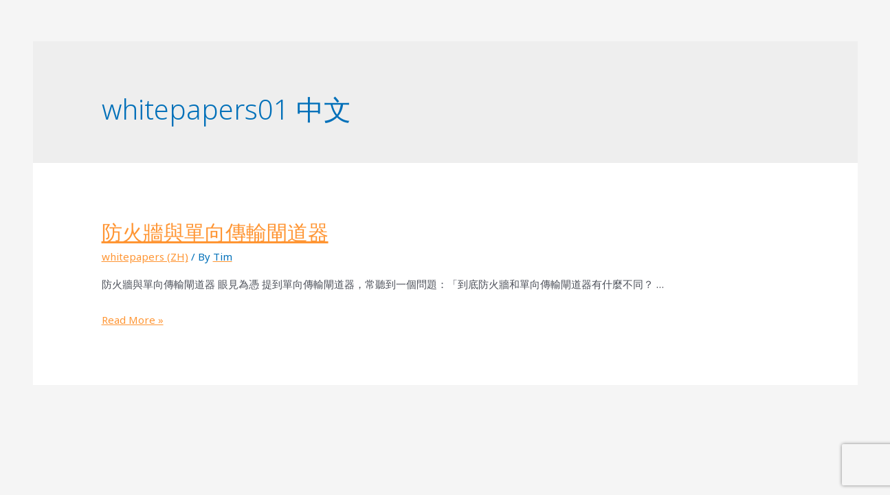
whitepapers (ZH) (145, 256)
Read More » (133, 320)
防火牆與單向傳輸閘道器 (215, 232)
